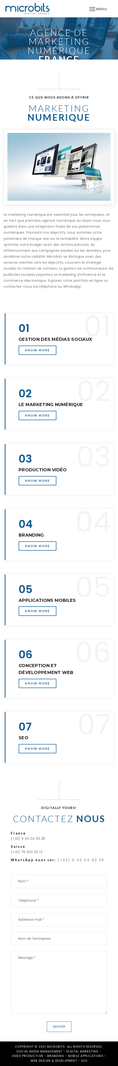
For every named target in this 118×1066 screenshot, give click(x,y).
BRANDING (55, 1056)
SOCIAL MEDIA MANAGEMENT (39, 1051)
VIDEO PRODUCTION (27, 1056)
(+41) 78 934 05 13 (26, 852)
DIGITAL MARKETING (82, 1051)
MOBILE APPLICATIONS (85, 1056)
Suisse (18, 847)
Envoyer (59, 1027)
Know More (37, 350)
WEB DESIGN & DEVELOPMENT (54, 1061)
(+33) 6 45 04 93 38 (28, 838)
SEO (84, 1061)
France (18, 833)
